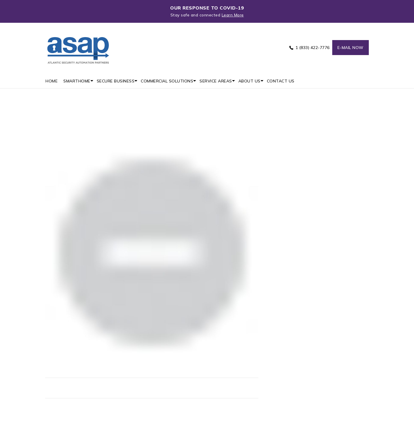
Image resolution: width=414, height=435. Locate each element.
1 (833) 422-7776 (312, 47)
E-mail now (350, 47)
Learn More (233, 15)
